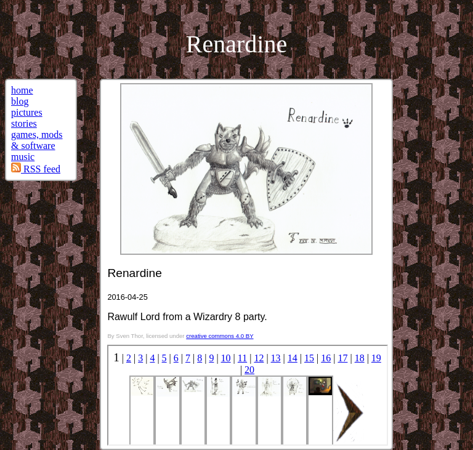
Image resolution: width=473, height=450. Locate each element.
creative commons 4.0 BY (219, 335)
